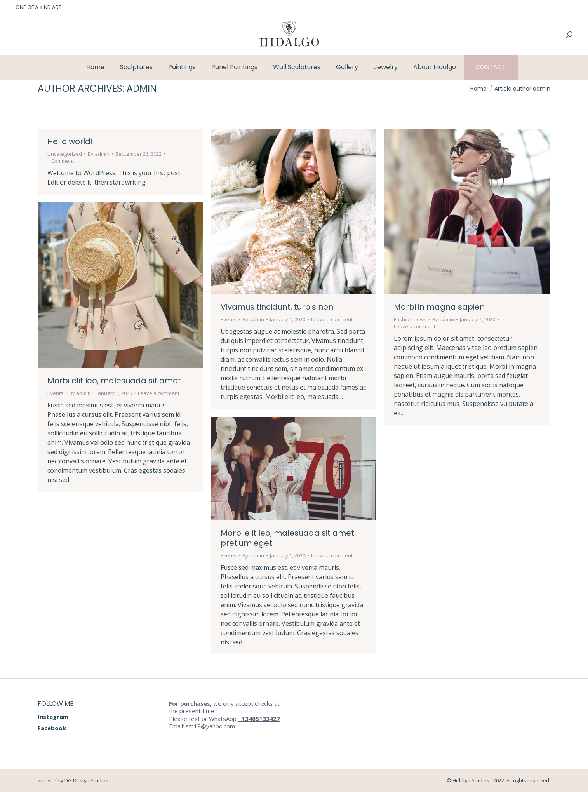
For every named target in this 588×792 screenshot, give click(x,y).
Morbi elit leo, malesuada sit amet (114, 380)
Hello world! (70, 141)
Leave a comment (332, 319)
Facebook (52, 728)
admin (142, 88)
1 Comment (60, 160)
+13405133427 (259, 718)
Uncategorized (64, 153)
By (99, 153)
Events (229, 319)
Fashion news (410, 319)
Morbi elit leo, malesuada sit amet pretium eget (287, 537)
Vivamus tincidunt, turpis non (277, 306)
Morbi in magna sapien (439, 306)
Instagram (53, 717)
